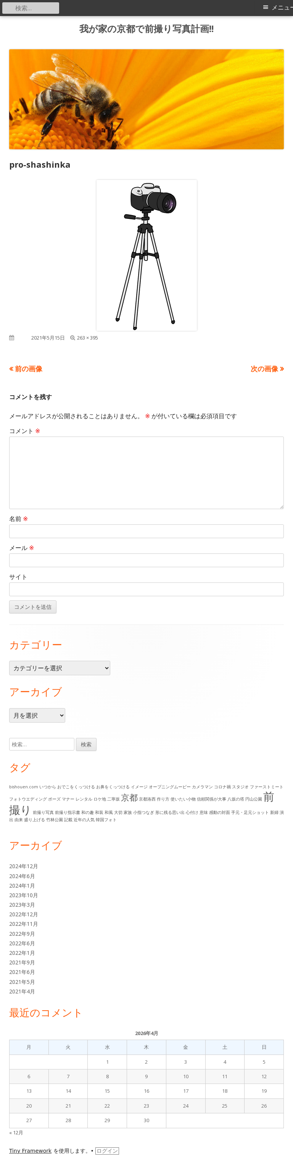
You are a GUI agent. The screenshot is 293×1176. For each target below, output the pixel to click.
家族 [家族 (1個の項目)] (128, 812)
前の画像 (28, 368)
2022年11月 (23, 923)
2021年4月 (22, 991)
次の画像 (264, 368)
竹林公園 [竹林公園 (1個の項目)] (54, 819)
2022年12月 (23, 914)
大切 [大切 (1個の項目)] (118, 812)
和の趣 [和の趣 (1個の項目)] (87, 812)
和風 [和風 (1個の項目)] (109, 812)
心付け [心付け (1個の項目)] (192, 812)
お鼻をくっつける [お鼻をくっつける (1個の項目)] (113, 786)
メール (21, 548)
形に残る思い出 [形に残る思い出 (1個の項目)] (170, 812)
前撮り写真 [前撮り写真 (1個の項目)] (43, 812)
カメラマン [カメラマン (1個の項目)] (202, 786)
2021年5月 (22, 981)
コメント (24, 431)
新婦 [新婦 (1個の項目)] (274, 812)
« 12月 (16, 1132)
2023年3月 (22, 904)
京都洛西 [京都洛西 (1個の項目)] (147, 799)
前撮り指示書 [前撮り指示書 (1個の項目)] (67, 812)
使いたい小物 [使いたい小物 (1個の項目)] (183, 799)
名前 (18, 518)
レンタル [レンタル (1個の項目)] (84, 799)
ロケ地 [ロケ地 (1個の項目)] (99, 799)
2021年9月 (22, 962)
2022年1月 (22, 952)
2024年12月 (23, 866)
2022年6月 (22, 943)
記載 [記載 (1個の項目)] (68, 819)
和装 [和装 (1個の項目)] (99, 812)
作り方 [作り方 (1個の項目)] (163, 799)
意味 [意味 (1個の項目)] (204, 812)
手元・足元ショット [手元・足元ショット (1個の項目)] (250, 812)
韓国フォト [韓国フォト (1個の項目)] (106, 819)
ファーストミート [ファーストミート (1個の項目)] (266, 786)
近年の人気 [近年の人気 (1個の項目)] (84, 819)
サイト (18, 577)
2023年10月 (23, 895)
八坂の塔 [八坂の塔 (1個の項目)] (235, 799)
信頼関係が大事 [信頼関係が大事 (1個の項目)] (211, 799)
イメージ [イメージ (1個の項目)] (139, 786)
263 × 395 (87, 337)
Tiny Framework (30, 1151)
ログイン (107, 1151)
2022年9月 (22, 933)
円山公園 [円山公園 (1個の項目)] (253, 799)
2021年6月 (22, 971)
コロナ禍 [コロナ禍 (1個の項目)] (222, 786)
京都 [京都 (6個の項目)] (129, 797)
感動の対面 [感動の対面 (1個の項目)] (219, 812)
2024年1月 (22, 885)
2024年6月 (22, 876)
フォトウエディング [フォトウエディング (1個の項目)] (28, 799)
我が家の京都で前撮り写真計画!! (146, 29)
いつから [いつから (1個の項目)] (47, 786)
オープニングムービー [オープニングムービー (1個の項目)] (170, 786)
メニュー (282, 7)
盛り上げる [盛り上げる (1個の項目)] (34, 819)
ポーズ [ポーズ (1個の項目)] (54, 799)
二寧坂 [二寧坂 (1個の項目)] (113, 799)
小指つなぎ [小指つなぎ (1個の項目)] (143, 812)
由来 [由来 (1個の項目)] (18, 819)
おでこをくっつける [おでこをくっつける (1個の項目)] (76, 786)
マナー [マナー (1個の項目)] (68, 799)
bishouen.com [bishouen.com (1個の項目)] (23, 786)
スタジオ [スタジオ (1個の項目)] (240, 786)
